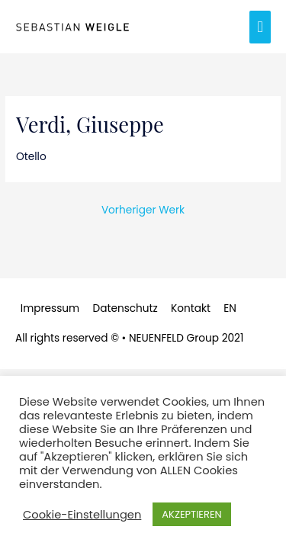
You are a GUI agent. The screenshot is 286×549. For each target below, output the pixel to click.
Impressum (50, 308)
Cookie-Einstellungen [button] (82, 515)
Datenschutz (125, 308)
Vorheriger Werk (143, 210)
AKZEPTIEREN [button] (191, 514)
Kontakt (190, 308)
